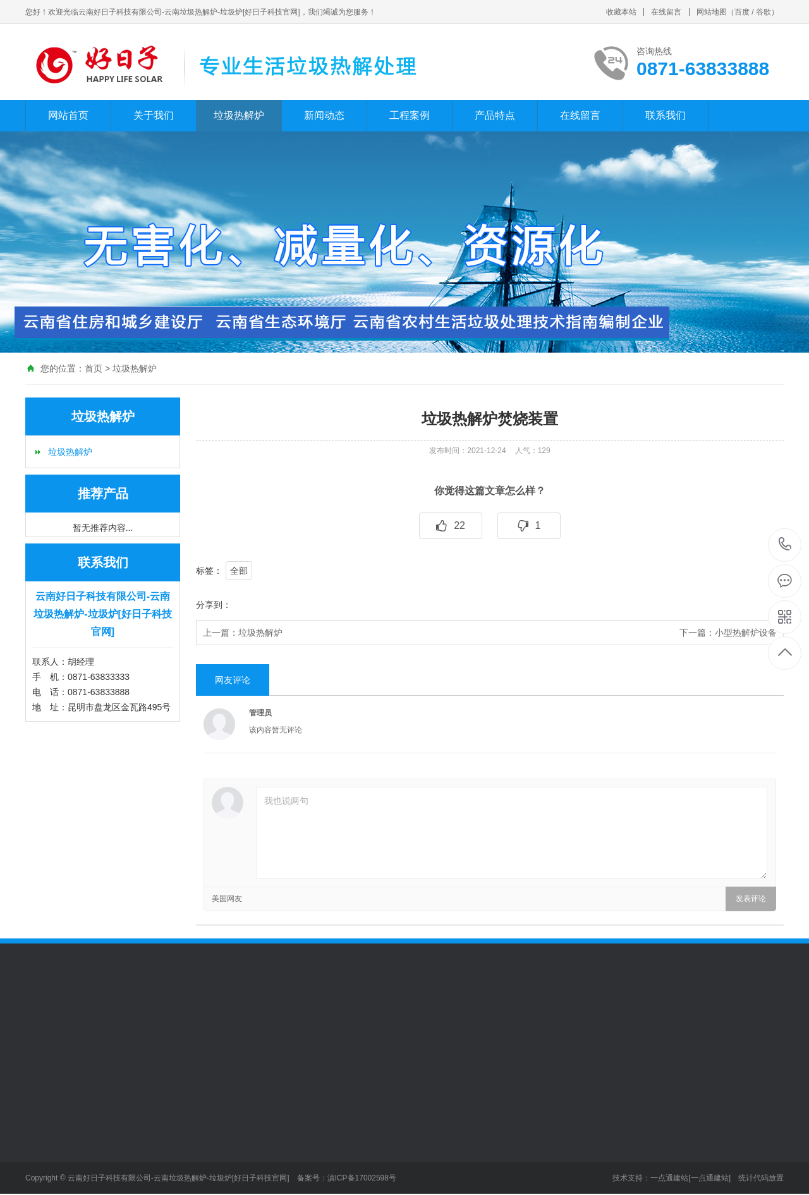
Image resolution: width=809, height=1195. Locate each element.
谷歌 (763, 12)
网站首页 (68, 115)
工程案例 (409, 115)
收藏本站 (621, 12)
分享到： (213, 605)
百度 (742, 12)
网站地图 (711, 12)
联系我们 (665, 115)
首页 (93, 368)
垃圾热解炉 (239, 115)
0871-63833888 (785, 545)
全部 (239, 571)
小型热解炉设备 (746, 633)
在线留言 (666, 12)
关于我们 (153, 115)
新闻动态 (324, 115)
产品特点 (495, 115)
